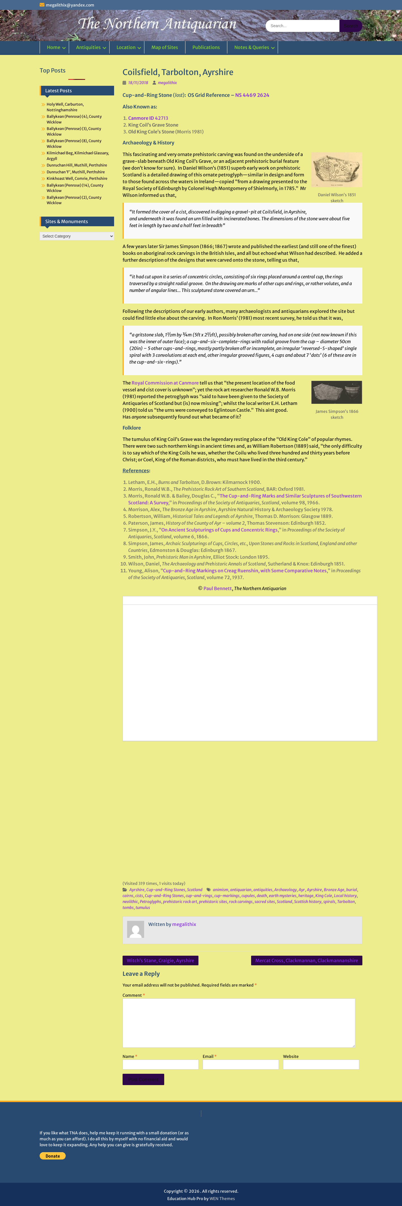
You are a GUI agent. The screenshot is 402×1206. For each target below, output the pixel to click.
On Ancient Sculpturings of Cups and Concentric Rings (219, 530)
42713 (148, 118)
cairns (128, 895)
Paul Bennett (218, 588)
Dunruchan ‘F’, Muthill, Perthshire (76, 172)
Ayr (302, 889)
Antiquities (88, 47)
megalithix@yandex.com (70, 5)
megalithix (167, 82)
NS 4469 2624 (252, 95)
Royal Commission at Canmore (165, 383)
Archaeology (285, 889)
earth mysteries (282, 895)
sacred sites (265, 901)
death (262, 895)
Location (126, 47)
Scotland (194, 889)
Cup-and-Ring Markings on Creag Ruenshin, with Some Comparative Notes (245, 570)
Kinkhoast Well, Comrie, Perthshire (77, 178)
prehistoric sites (213, 901)
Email (210, 1056)
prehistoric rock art (180, 901)
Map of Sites (164, 47)
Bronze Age (334, 889)
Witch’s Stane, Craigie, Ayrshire (160, 960)
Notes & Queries (251, 47)
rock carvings (241, 901)
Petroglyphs (150, 901)
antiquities (262, 889)
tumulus (143, 907)
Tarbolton (346, 901)
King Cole (323, 895)
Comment (134, 995)
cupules (248, 895)
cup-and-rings (199, 895)
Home (53, 47)
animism (220, 889)
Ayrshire (136, 889)
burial (351, 889)
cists (139, 895)
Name (130, 1056)
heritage (305, 895)
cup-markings (227, 895)
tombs (128, 907)
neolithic (130, 901)
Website (291, 1056)
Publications (206, 47)
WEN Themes (222, 1198)
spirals (329, 901)
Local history (345, 895)
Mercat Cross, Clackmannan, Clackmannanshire (306, 960)
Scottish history (307, 901)
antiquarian (240, 889)
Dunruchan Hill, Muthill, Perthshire (77, 165)
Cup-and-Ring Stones (165, 889)
